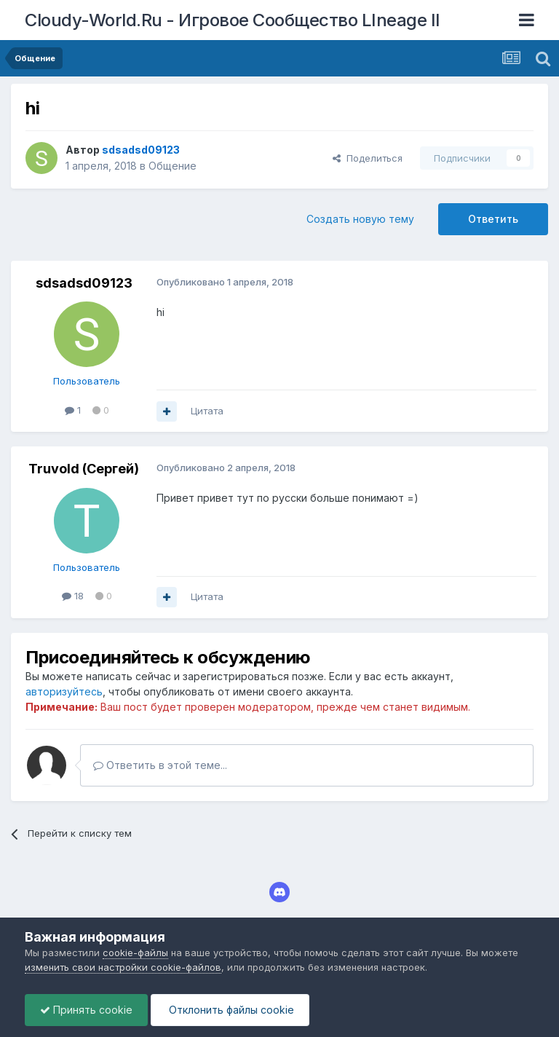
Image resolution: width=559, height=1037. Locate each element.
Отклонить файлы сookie (230, 1010)
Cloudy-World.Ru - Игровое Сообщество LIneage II (232, 20)
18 (73, 596)
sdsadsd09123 (84, 283)
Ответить (493, 219)
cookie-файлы (135, 952)
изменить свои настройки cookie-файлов (123, 967)
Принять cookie (86, 1010)
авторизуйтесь (64, 691)
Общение (172, 165)
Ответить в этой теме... (160, 765)
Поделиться (368, 158)
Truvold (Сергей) (83, 468)
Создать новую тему (360, 219)
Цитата (207, 411)
